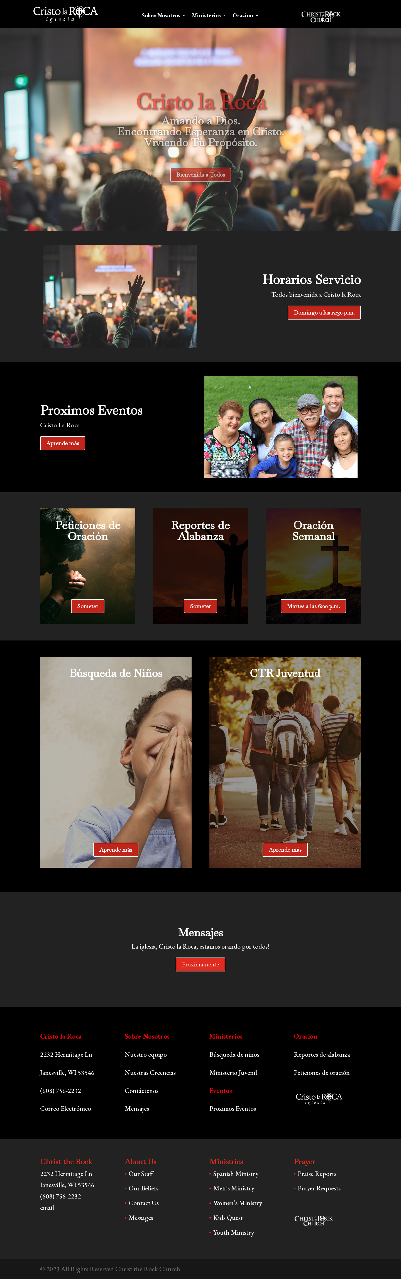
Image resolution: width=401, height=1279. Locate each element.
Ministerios (206, 16)
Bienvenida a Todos (200, 186)
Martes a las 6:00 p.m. (313, 606)
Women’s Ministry (237, 1202)
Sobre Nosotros (161, 16)
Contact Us (144, 1202)
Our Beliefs (143, 1188)
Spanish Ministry (235, 1173)
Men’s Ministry (233, 1188)
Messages (141, 1217)
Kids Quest (228, 1217)
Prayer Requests (319, 1188)
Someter (87, 606)
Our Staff (141, 1173)
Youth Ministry (233, 1232)
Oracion (243, 16)
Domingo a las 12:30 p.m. (324, 312)
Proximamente (200, 964)
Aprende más (62, 443)
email (47, 1207)
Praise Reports (317, 1173)
